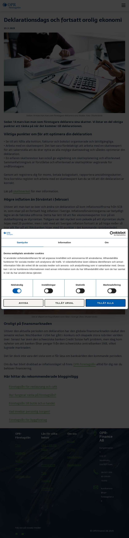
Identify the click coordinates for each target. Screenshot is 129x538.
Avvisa (23, 303)
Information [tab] (64, 242)
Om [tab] (107, 242)
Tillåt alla (105, 303)
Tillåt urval (64, 303)
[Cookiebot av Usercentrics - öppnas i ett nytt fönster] (111, 233)
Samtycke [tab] (22, 242)
